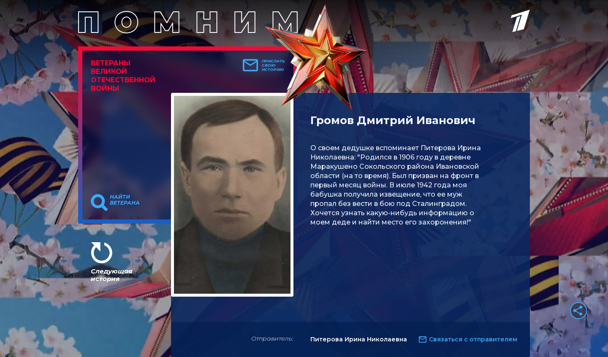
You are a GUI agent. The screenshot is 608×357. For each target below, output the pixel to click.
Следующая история (111, 275)
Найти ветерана (125, 200)
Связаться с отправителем (473, 339)
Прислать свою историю (273, 65)
